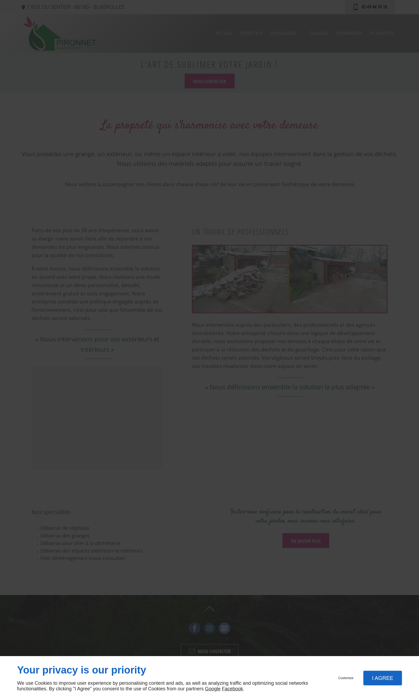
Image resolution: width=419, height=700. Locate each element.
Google (212, 688)
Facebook (232, 688)
